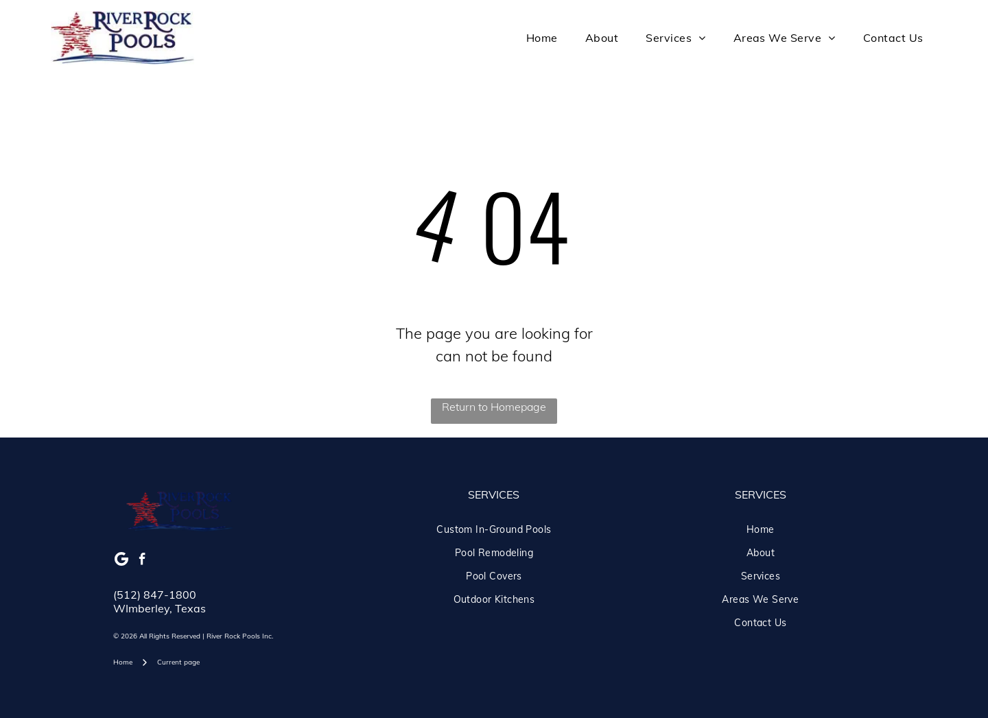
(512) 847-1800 (154, 594)
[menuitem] (542, 38)
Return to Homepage (494, 407)
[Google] (121, 561)
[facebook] (142, 561)
